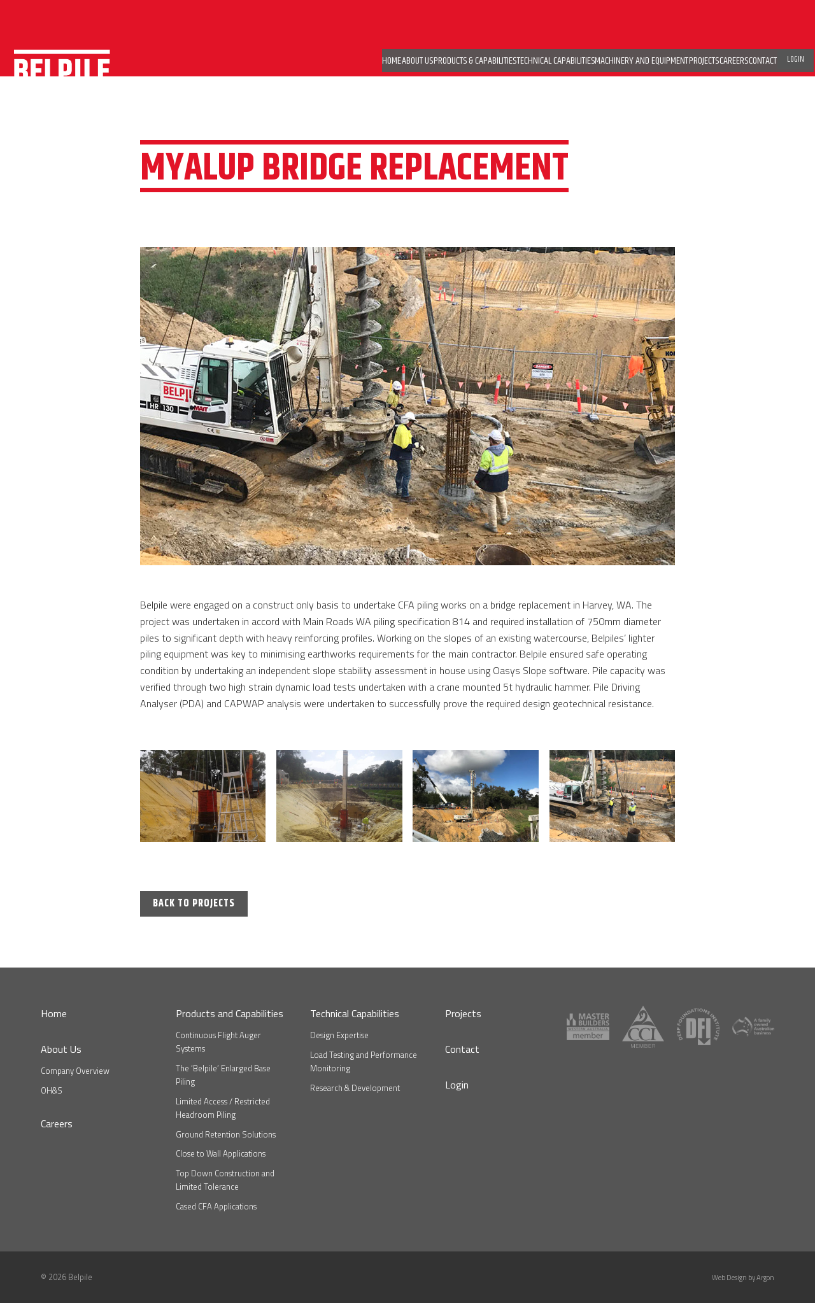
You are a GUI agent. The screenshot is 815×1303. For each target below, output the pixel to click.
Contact (462, 1049)
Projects (463, 1013)
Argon (765, 1277)
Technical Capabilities (354, 1013)
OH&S (51, 1090)
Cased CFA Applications (216, 1206)
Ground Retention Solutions (226, 1134)
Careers (57, 1123)
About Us (61, 1049)
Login (457, 1084)
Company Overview (75, 1070)
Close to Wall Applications (221, 1153)
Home (54, 1013)
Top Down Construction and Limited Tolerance (225, 1180)
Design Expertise (339, 1035)
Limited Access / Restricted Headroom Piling (223, 1108)
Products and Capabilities (229, 1013)
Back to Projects (194, 904)
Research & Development (355, 1087)
